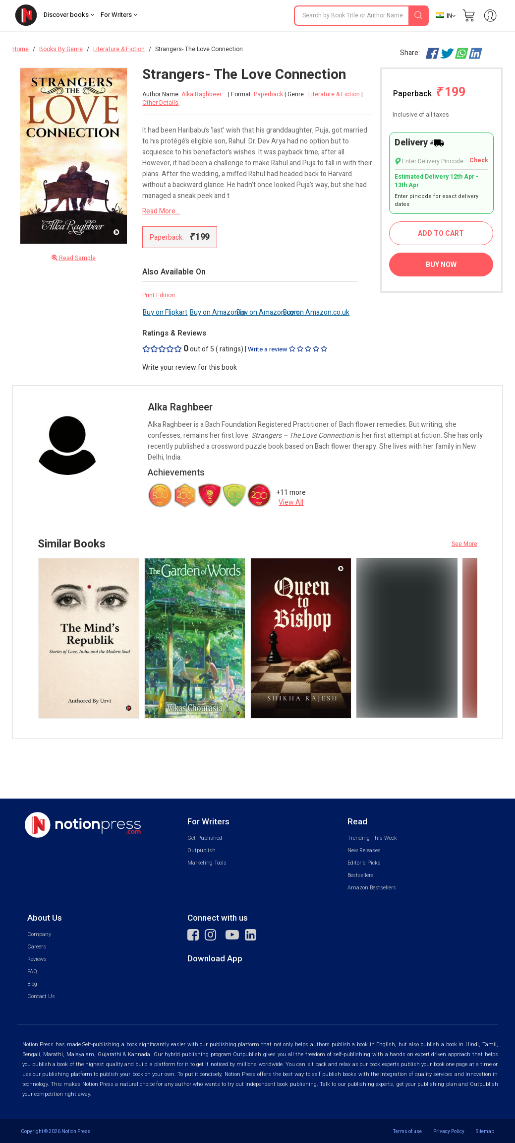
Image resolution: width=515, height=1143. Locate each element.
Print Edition (158, 295)
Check (478, 160)
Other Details (160, 102)
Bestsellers (360, 875)
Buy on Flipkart (165, 312)
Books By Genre (61, 49)
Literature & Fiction (119, 49)
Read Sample (74, 258)
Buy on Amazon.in (217, 312)
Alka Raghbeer (201, 94)
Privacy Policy (448, 1131)
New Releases (364, 850)
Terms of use (407, 1131)
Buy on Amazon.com (268, 312)
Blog (32, 984)
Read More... (161, 211)
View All (291, 502)
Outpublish (201, 850)
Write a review (287, 349)
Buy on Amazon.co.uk (316, 312)
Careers (36, 946)
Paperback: (180, 237)
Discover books (69, 14)
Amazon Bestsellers (371, 887)
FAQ (32, 971)
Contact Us (41, 996)
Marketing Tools (207, 863)
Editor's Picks (364, 863)
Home (20, 49)
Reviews (37, 959)
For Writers (119, 14)
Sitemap (485, 1131)
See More (464, 543)
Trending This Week (372, 838)
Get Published (204, 838)
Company (39, 934)
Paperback (429, 92)
